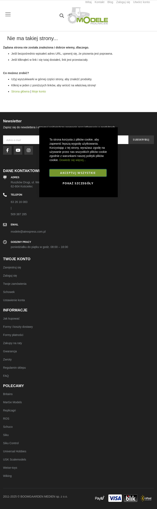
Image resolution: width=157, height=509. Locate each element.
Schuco (8, 426)
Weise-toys (10, 467)
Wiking (7, 475)
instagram (29, 150)
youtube (19, 150)
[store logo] (87, 16)
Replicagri (9, 410)
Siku (6, 435)
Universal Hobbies (14, 451)
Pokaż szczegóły (78, 183)
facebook (8, 150)
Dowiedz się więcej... (72, 160)
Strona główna (20, 91)
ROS (6, 418)
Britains (8, 394)
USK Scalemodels (14, 459)
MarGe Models (12, 402)
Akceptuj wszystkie (78, 173)
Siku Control (11, 443)
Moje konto (39, 91)
